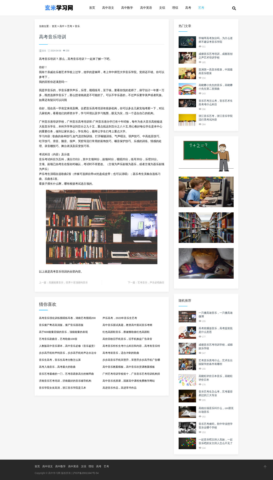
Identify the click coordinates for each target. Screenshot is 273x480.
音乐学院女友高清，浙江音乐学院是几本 (62, 387)
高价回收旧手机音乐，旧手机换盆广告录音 (127, 338)
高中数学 (127, 7)
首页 (92, 7)
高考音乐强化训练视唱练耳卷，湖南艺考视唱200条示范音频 (67, 319)
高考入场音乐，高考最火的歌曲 (57, 366)
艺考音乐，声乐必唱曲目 (151, 282)
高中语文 (108, 7)
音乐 (77, 26)
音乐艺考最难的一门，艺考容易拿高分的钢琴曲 (66, 373)
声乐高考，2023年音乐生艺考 (120, 317)
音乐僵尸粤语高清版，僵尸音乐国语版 (61, 324)
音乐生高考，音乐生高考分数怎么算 (60, 359)
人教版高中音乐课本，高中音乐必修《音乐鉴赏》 (67, 345)
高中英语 (146, 7)
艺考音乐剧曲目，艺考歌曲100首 (58, 338)
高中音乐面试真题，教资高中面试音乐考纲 (127, 324)
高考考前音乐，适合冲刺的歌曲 (121, 352)
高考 (188, 7)
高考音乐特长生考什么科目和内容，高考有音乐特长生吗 (131, 346)
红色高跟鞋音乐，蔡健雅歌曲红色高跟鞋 (126, 331)
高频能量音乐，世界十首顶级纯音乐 (68, 282)
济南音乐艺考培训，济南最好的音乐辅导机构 (65, 380)
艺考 (201, 7)
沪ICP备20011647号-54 (86, 473)
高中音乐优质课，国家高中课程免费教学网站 (129, 380)
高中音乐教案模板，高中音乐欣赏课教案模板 (129, 366)
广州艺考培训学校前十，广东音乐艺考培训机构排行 (131, 374)
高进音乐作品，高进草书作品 (119, 387)
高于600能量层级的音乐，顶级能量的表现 (63, 331)
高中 (62, 26)
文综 (162, 7)
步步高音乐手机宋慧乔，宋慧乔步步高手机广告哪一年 (131, 360)
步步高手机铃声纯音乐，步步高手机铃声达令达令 (67, 352)
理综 (175, 7)
